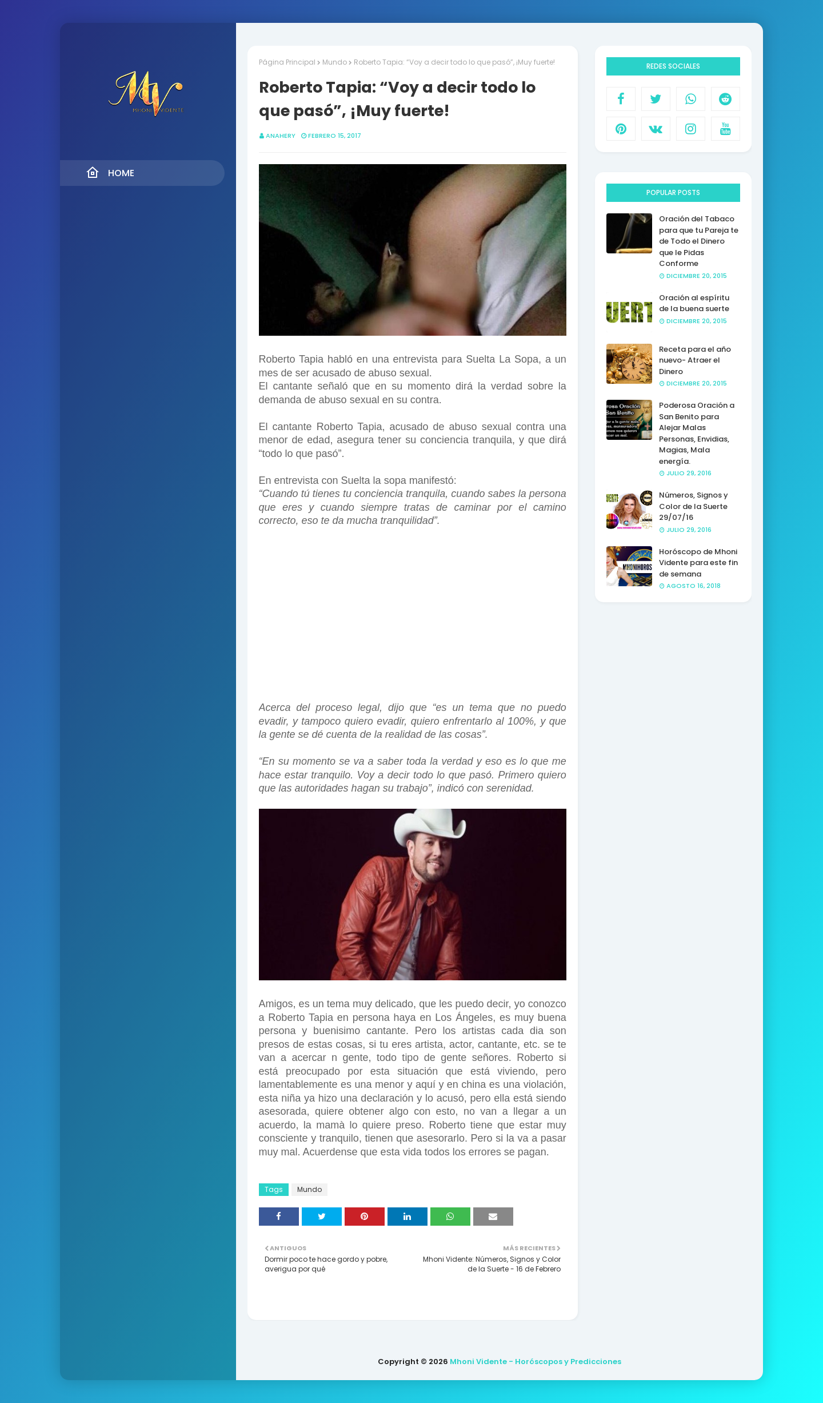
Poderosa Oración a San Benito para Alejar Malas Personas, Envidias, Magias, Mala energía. (696, 433)
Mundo (334, 62)
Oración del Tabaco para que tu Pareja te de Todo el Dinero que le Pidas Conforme (698, 241)
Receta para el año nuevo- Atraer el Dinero (695, 360)
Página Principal (287, 62)
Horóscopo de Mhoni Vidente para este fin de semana (698, 562)
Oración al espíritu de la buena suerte (694, 303)
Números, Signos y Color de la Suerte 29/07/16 (693, 506)
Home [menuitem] (110, 173)
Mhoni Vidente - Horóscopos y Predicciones (535, 1361)
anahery (280, 135)
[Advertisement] (412, 621)
